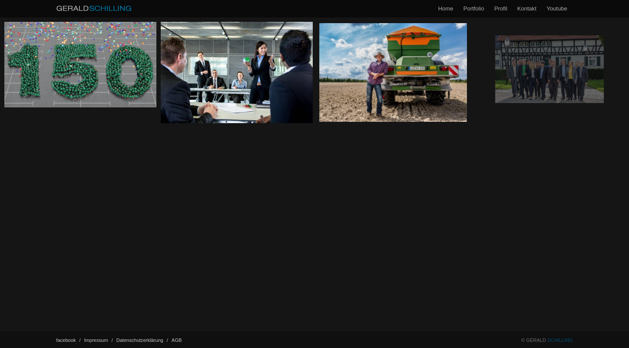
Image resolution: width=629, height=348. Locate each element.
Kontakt (526, 8)
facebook (68, 340)
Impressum (98, 340)
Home (445, 8)
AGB (177, 340)
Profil (500, 8)
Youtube (556, 8)
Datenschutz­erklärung (142, 340)
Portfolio (473, 8)
